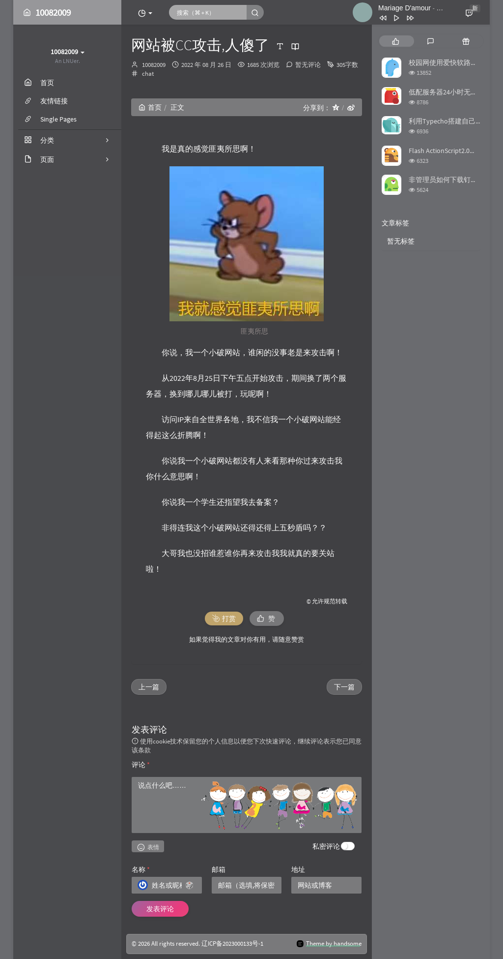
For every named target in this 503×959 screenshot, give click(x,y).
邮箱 (218, 869)
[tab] (395, 41)
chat (148, 73)
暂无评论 (308, 65)
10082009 (154, 65)
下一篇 (344, 686)
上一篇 (149, 686)
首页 (150, 107)
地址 (298, 869)
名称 (141, 869)
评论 (141, 764)
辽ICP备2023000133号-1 (232, 943)
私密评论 (326, 846)
